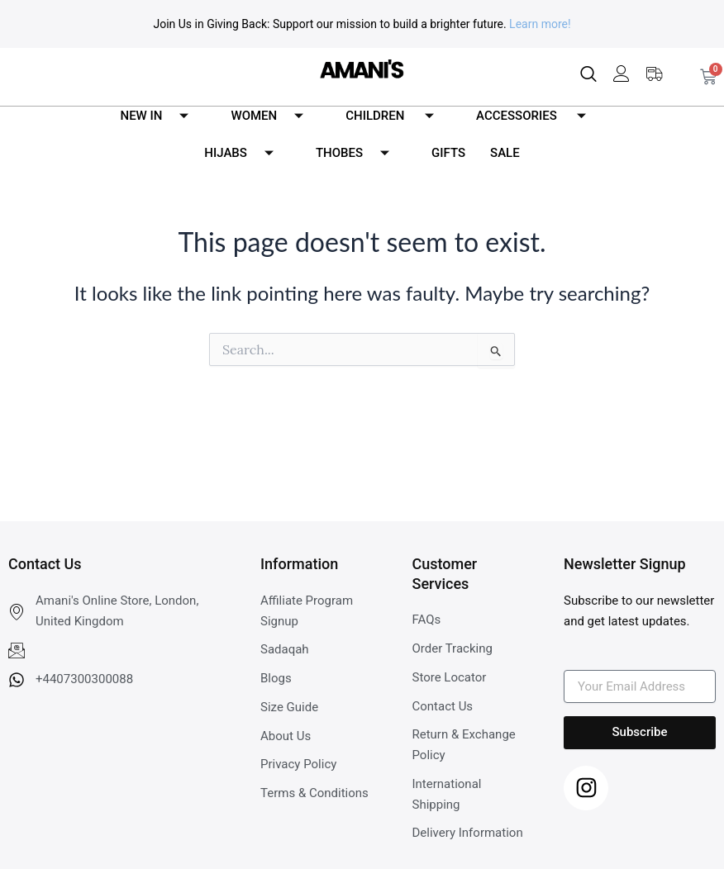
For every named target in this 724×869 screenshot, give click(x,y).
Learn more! (539, 24)
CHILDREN (395, 116)
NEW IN (161, 116)
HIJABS (245, 153)
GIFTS (448, 152)
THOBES (359, 153)
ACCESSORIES (537, 116)
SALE (505, 152)
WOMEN (273, 116)
